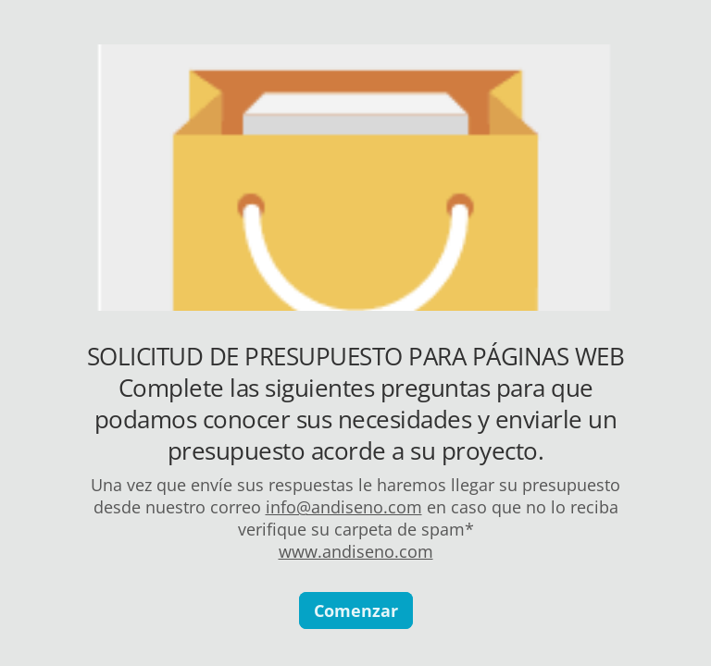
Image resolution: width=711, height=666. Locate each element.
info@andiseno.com (344, 507)
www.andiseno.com (356, 551)
